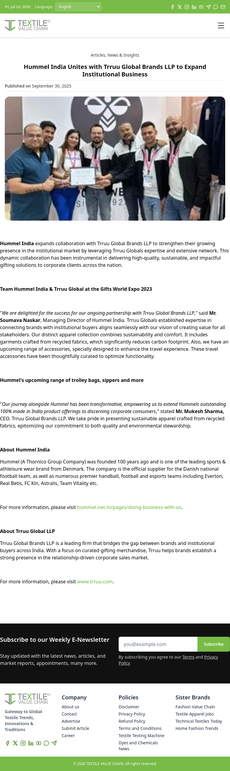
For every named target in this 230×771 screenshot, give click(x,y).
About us (70, 707)
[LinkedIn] (194, 6)
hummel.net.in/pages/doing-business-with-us (129, 507)
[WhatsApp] (215, 6)
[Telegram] (208, 6)
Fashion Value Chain (195, 707)
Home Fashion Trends (196, 728)
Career (68, 735)
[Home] (27, 25)
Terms (188, 657)
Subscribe (214, 644)
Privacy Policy (132, 714)
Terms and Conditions (140, 728)
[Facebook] (172, 6)
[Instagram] (186, 6)
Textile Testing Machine (141, 735)
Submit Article (75, 728)
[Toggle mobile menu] (221, 25)
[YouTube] (201, 6)
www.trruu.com (95, 581)
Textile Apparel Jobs (194, 714)
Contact (69, 714)
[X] (179, 6)
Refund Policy (132, 721)
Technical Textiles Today (198, 721)
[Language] (78, 6)
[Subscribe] (222, 6)
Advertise (71, 721)
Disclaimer (129, 707)
